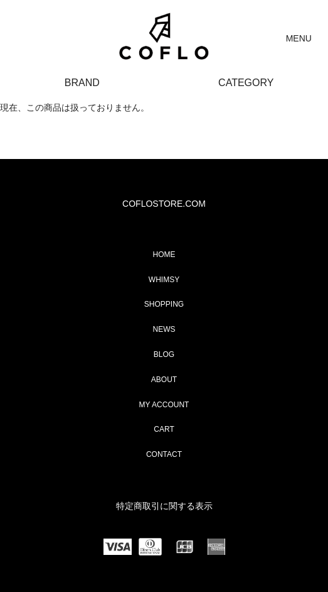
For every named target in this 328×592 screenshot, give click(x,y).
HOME (164, 254)
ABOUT (164, 379)
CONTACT (164, 454)
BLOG (164, 354)
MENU (299, 38)
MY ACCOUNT (164, 404)
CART (164, 429)
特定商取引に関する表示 (164, 506)
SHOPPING (164, 304)
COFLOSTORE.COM (164, 204)
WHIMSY (164, 279)
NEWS (164, 329)
